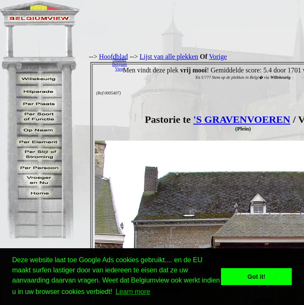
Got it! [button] (256, 276)
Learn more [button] (133, 291)
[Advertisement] (218, 64)
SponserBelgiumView (119, 64)
